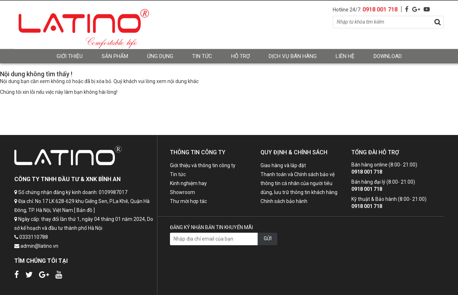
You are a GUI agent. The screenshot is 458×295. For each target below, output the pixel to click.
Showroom (182, 192)
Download (388, 56)
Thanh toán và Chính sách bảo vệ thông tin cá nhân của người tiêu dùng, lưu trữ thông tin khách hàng (298, 183)
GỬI (268, 238)
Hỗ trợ (240, 56)
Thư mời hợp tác (188, 201)
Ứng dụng (160, 56)
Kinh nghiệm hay (188, 183)
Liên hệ (345, 56)
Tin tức (202, 56)
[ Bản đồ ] (84, 210)
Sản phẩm (115, 56)
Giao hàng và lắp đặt (283, 165)
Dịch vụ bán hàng (293, 56)
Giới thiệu (70, 56)
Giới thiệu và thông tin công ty (202, 165)
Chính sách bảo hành (283, 201)
